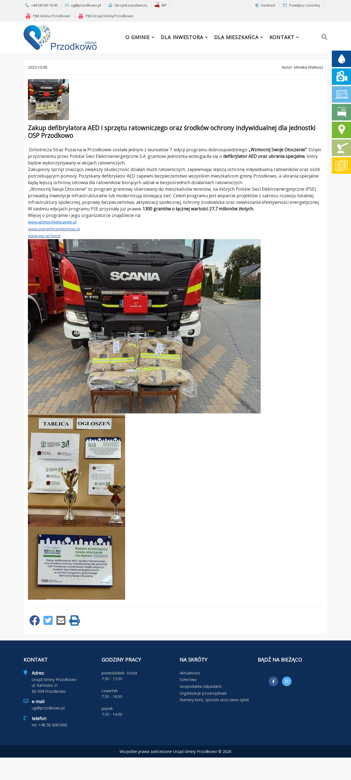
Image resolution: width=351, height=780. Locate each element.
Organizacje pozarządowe (203, 693)
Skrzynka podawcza (128, 5)
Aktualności (190, 672)
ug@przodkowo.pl (83, 5)
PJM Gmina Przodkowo (47, 16)
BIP (161, 5)
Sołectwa (188, 679)
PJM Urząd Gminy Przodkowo (105, 16)
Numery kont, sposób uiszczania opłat (214, 699)
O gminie (137, 37)
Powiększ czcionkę (301, 5)
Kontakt (281, 37)
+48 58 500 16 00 (41, 5)
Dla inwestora (182, 37)
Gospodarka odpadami (200, 686)
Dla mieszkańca (236, 37)
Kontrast (265, 5)
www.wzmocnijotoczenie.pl (52, 222)
